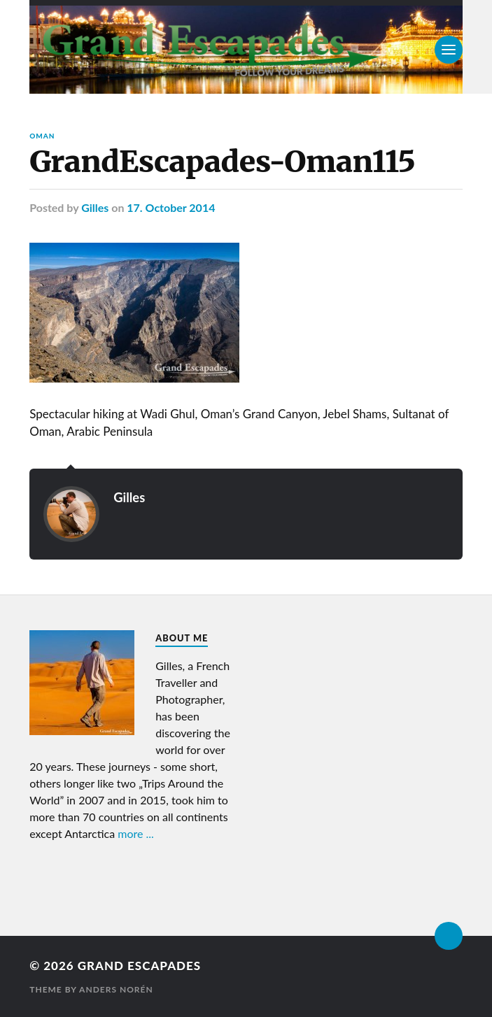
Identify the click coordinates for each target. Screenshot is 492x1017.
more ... (136, 833)
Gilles (94, 207)
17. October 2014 (171, 207)
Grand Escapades (139, 965)
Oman (42, 135)
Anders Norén (116, 989)
